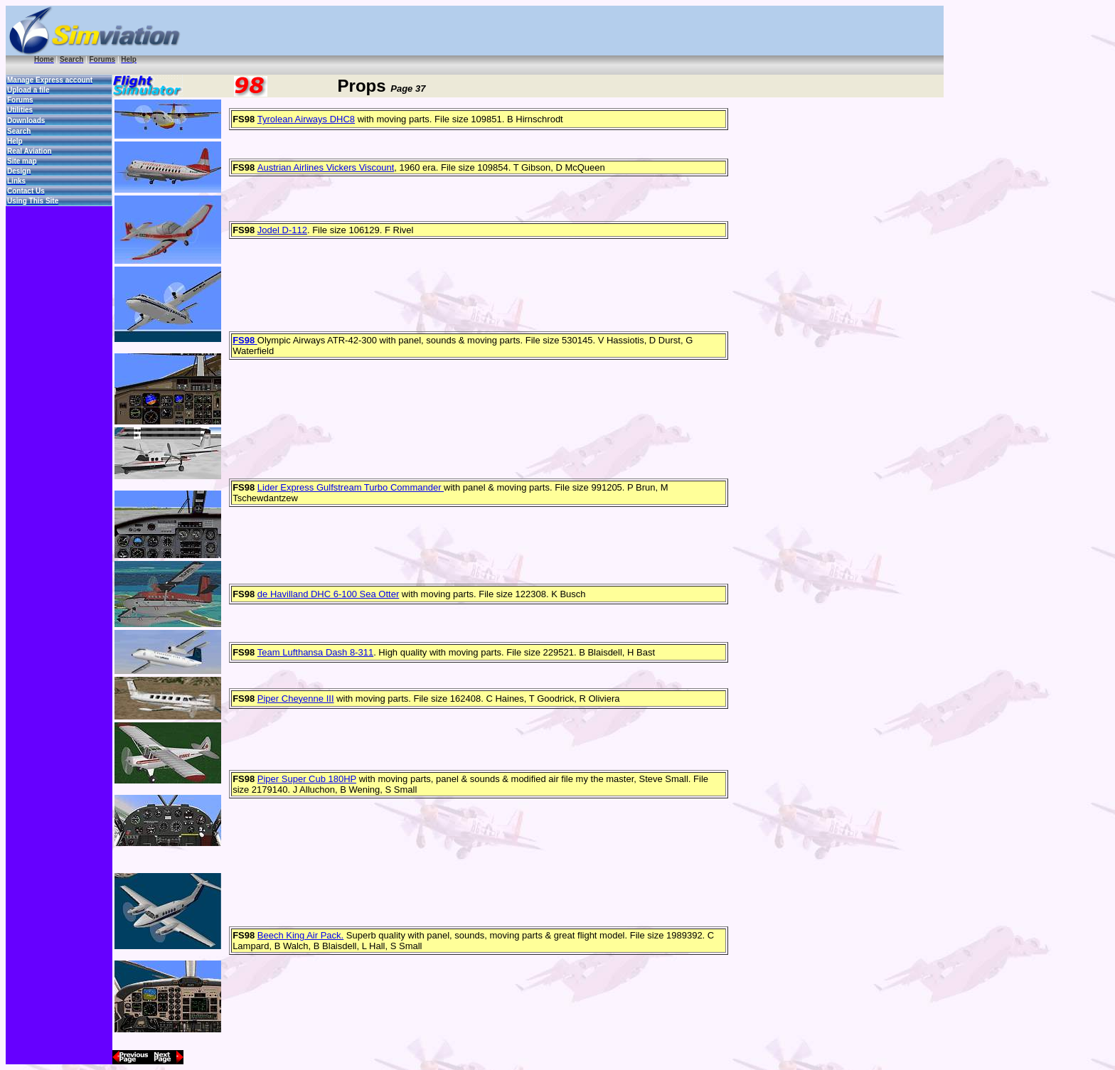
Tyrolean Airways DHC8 (306, 119)
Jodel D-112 (282, 230)
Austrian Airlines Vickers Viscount (325, 167)
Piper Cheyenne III (295, 698)
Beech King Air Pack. (300, 935)
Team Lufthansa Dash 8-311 (315, 652)
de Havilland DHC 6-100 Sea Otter (328, 594)
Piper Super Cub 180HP (306, 779)
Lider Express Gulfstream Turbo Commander (350, 487)
